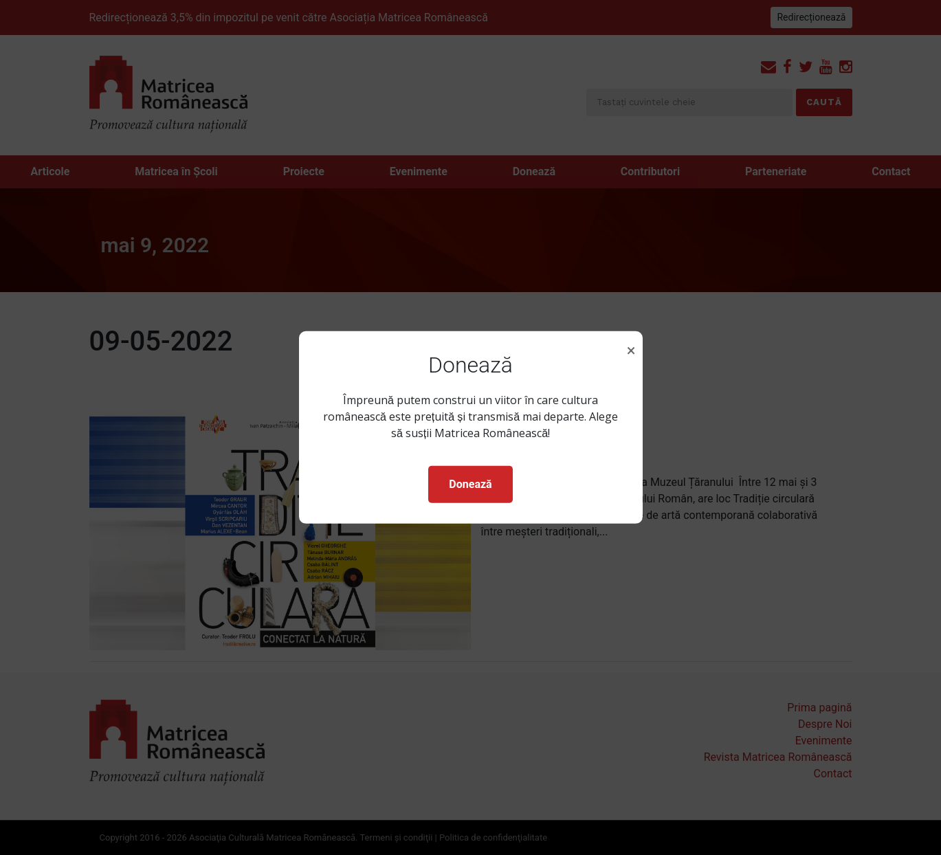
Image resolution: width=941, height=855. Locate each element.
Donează (470, 484)
